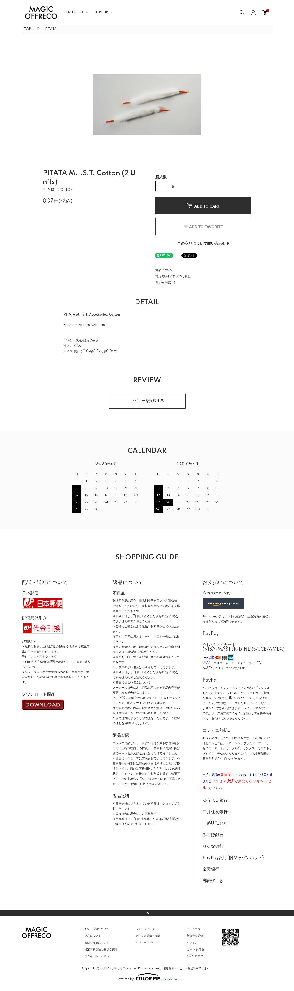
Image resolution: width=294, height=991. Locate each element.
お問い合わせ (195, 955)
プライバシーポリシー (98, 956)
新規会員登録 (195, 935)
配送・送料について (97, 929)
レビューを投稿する (147, 401)
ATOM (148, 942)
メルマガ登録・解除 (148, 935)
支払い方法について (97, 942)
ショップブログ (145, 929)
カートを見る (195, 949)
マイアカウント (196, 929)
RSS (138, 942)
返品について (164, 270)
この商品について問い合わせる (203, 244)
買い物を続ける (165, 282)
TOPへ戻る (147, 913)
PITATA (51, 29)
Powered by (147, 977)
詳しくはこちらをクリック (39, 656)
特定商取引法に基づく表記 (173, 276)
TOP (27, 29)
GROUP (102, 12)
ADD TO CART (203, 205)
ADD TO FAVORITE (203, 227)
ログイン (192, 942)
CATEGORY (74, 12)
